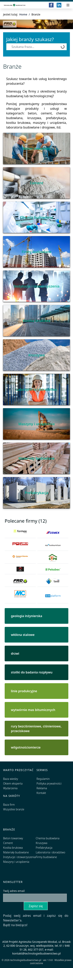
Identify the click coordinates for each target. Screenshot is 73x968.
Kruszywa (36, 355)
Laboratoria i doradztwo (36, 389)
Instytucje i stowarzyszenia (36, 286)
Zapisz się (36, 906)
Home (23, 14)
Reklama (42, 788)
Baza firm (9, 804)
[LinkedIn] (59, 5)
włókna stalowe (22, 635)
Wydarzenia (10, 788)
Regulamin (43, 779)
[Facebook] (51, 5)
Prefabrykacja (36, 492)
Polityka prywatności (49, 783)
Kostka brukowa (36, 320)
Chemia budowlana (36, 217)
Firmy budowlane (36, 251)
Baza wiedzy (10, 779)
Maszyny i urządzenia (36, 424)
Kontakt (41, 793)
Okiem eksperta (13, 783)
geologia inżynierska (26, 616)
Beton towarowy (37, 148)
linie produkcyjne (24, 691)
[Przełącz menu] (68, 5)
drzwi (15, 653)
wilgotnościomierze (25, 747)
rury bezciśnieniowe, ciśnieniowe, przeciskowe (36, 728)
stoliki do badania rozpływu (31, 672)
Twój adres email (14, 891)
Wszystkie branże (13, 809)
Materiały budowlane (36, 458)
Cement (36, 183)
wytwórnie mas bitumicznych (33, 710)
